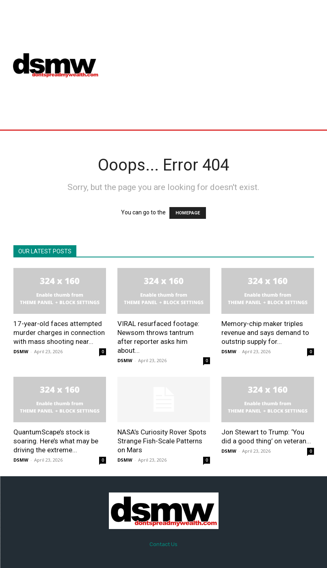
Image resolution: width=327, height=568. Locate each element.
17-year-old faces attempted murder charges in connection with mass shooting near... (59, 333)
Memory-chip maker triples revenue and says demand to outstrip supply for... (265, 333)
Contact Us (163, 544)
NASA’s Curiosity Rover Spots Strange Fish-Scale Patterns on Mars (161, 441)
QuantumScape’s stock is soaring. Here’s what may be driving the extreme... (55, 441)
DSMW (20, 351)
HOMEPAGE (187, 213)
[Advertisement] (217, 64)
